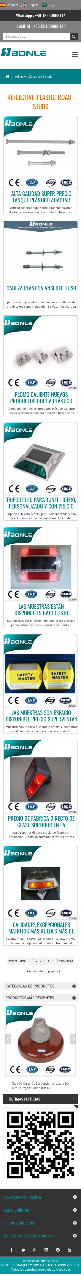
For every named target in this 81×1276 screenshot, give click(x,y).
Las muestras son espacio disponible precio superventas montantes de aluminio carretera (41, 716)
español (9, 5)
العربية (49, 5)
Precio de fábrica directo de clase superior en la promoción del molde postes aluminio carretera (41, 821)
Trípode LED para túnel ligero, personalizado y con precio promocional (41, 503)
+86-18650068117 (50, 15)
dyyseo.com (62, 1269)
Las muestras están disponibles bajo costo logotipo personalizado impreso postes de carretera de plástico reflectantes (41, 609)
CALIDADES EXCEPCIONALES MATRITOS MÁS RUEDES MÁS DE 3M (41, 928)
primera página (16, 960)
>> (53, 960)
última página (65, 960)
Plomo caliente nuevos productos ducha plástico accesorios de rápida (41, 397)
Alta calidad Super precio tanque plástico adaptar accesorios (41, 197)
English (29, 5)
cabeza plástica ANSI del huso (41, 288)
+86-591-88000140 (50, 26)
